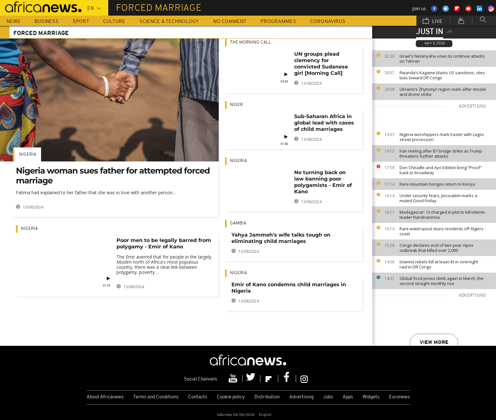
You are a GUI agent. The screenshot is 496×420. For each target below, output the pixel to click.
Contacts (197, 397)
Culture (114, 21)
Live (433, 21)
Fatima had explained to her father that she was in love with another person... (95, 192)
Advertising (301, 397)
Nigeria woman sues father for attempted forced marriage (113, 176)
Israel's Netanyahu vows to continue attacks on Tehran (442, 58)
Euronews (399, 397)
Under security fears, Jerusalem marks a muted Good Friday (438, 198)
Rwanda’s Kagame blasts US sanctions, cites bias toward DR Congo (442, 75)
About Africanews (105, 397)
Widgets (371, 397)
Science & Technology (169, 21)
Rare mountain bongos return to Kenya (437, 184)
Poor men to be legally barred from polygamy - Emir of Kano (164, 243)
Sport (81, 21)
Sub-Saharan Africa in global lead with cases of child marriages (324, 122)
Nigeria (27, 154)
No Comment (229, 21)
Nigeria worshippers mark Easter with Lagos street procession (442, 137)
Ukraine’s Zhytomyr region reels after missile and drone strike (443, 92)
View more (434, 342)
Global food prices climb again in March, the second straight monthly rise (442, 281)
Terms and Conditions (156, 397)
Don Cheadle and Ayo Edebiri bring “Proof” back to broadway (441, 170)
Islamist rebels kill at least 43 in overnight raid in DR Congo (439, 264)
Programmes (278, 21)
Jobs (328, 397)
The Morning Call (250, 42)
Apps (348, 397)
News (13, 21)
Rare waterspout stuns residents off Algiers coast (442, 231)
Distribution (267, 397)
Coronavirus (327, 21)
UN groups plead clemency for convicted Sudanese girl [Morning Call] (321, 63)
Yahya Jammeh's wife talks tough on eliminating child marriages (280, 238)
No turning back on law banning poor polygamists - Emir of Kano (323, 182)
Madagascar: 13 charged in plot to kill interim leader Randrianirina (442, 215)
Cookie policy (231, 397)
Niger (236, 105)
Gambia (238, 223)
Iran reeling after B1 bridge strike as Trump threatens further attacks (441, 153)
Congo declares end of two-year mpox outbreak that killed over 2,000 (436, 248)
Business (46, 21)
